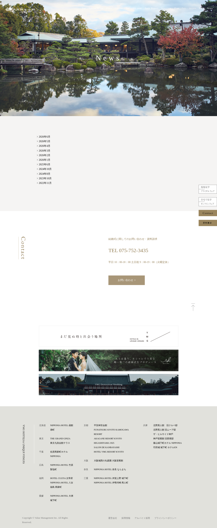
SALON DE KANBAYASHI (106, 447)
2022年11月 (45, 183)
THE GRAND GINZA (60, 438)
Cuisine (119, 8)
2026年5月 (44, 141)
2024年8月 (44, 173)
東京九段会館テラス (60, 443)
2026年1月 (44, 159)
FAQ (201, 8)
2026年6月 (44, 136)
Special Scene (96, 8)
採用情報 (125, 518)
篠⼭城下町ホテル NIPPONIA (167, 443)
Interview (166, 8)
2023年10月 (45, 178)
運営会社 (112, 518)
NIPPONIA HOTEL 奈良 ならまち (110, 469)
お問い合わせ (125, 280)
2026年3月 (44, 150)
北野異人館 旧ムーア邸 (164, 429)
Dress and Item (134, 8)
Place (109, 8)
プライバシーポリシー (165, 518)
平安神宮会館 (100, 425)
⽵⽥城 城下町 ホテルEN (165, 447)
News (210, 8)
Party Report (151, 8)
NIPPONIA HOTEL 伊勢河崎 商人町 (111, 482)
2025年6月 (44, 164)
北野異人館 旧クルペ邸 (165, 425)
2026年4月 (44, 146)
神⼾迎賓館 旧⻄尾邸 (163, 438)
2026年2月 (44, 155)
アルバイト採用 (142, 518)
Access (192, 8)
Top (84, 8)
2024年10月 (45, 169)
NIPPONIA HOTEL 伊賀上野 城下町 (111, 478)
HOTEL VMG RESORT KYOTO (109, 451)
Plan (176, 8)
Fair (184, 8)
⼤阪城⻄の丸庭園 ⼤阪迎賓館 (108, 460)
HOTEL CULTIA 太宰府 (61, 478)
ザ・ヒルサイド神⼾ (163, 434)
